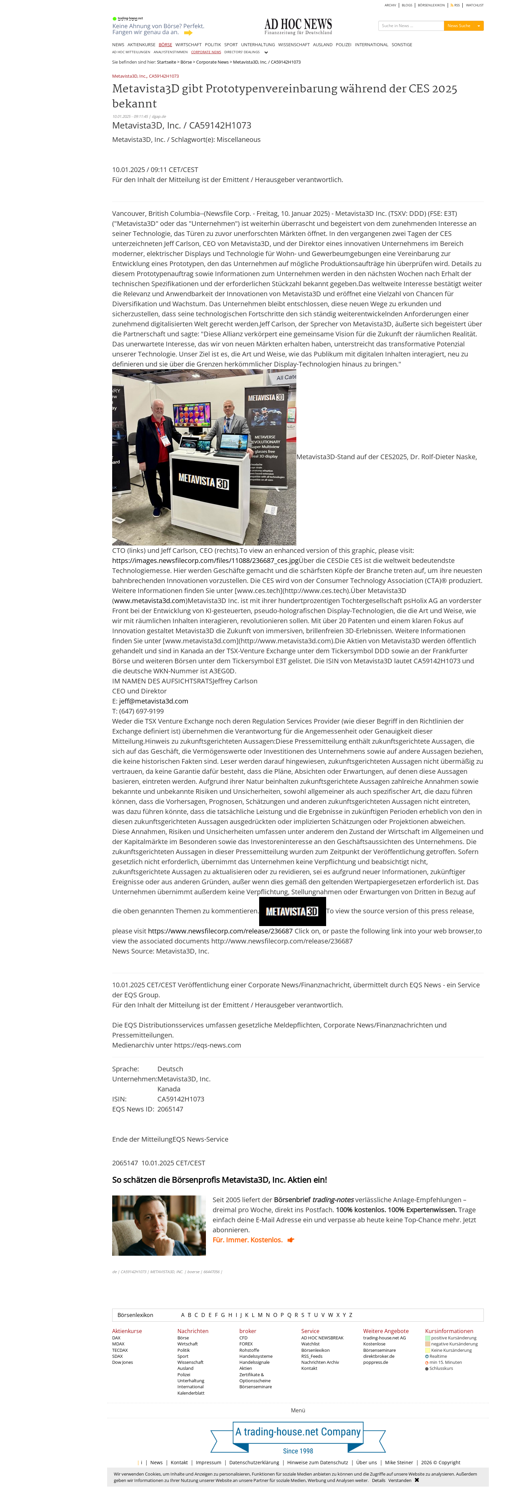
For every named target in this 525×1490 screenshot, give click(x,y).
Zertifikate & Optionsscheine (255, 1378)
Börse (186, 62)
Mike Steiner (399, 1462)
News (156, 1462)
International (190, 1387)
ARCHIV (390, 5)
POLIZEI (344, 45)
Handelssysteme (256, 1356)
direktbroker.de (378, 1356)
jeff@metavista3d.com (154, 701)
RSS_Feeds (311, 1356)
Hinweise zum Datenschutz (317, 1462)
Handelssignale (254, 1362)
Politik (183, 1350)
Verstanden (399, 1480)
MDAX (118, 1344)
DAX (116, 1338)
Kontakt (309, 1368)
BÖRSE (165, 45)
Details (378, 1480)
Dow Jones (122, 1362)
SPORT (231, 45)
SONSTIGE (402, 45)
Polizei (183, 1375)
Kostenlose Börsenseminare (379, 1347)
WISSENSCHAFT (294, 45)
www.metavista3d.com (149, 600)
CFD (243, 1338)
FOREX (246, 1344)
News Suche (459, 25)
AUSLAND (322, 45)
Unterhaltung (190, 1381)
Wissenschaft (190, 1362)
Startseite (166, 62)
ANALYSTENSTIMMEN (171, 52)
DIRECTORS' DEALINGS (241, 52)
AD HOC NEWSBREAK (322, 1338)
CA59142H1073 (164, 76)
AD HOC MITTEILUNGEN (131, 52)
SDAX (117, 1356)
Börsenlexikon (135, 1315)
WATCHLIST (475, 5)
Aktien (245, 1368)
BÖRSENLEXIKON (431, 5)
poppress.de (375, 1362)
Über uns (366, 1462)
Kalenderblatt (191, 1393)
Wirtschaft (187, 1344)
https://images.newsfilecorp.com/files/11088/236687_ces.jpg (205, 560)
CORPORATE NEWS (206, 52)
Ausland (185, 1368)
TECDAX (120, 1350)
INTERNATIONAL (371, 45)
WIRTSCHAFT (188, 45)
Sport (183, 1356)
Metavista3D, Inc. (129, 76)
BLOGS (407, 5)
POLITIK (213, 45)
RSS (455, 5)
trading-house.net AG (384, 1338)
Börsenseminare (255, 1387)
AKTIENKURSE (141, 45)
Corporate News (212, 62)
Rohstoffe (249, 1350)
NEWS (118, 45)
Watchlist (310, 1344)
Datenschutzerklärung (254, 1462)
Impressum (208, 1462)
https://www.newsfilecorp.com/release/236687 (220, 930)
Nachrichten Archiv (320, 1362)
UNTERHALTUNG (258, 45)
